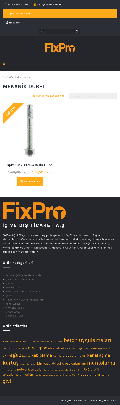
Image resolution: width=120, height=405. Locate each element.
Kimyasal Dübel (15, 307)
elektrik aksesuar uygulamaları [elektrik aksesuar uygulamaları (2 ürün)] (72, 348)
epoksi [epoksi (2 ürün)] (103, 348)
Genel (9, 295)
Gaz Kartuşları (14, 287)
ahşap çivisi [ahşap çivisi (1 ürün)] (26, 341)
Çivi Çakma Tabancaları (19, 279)
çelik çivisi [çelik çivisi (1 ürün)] (106, 375)
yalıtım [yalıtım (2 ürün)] (29, 374)
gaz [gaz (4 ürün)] (17, 355)
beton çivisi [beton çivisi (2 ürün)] (12, 348)
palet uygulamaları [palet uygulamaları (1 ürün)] (60, 370)
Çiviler (9, 283)
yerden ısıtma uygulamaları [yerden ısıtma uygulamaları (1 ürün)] (48, 375)
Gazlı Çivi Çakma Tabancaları (23, 291)
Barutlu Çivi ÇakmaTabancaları (24, 275)
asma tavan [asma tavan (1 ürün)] (58, 341)
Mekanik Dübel (14, 315)
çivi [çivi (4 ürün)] (7, 381)
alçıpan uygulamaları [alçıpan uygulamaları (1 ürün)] (42, 341)
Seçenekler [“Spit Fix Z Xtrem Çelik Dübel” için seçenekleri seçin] (30, 181)
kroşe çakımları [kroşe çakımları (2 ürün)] (74, 363)
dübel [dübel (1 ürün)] (24, 348)
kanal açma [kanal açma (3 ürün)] (98, 355)
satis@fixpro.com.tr (49, 4)
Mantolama (12, 311)
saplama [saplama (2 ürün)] (76, 369)
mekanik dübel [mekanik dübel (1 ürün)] (9, 370)
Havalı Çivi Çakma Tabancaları (24, 299)
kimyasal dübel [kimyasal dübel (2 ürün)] (49, 363)
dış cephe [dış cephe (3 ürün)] (37, 347)
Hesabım (13, 22)
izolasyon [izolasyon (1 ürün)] (26, 356)
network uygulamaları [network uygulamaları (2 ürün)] (34, 369)
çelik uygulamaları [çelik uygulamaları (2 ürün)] (86, 374)
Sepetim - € (20, 13)
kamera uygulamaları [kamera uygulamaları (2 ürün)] (69, 356)
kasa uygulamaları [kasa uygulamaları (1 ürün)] (27, 364)
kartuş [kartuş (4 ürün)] (11, 363)
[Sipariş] (93, 96)
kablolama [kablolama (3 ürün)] (41, 355)
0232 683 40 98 (18, 4)
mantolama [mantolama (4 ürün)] (101, 363)
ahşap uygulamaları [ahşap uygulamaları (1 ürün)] (12, 341)
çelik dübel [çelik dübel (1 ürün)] (66, 375)
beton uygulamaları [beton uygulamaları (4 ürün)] (88, 340)
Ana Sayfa (8, 77)
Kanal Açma (12, 303)
